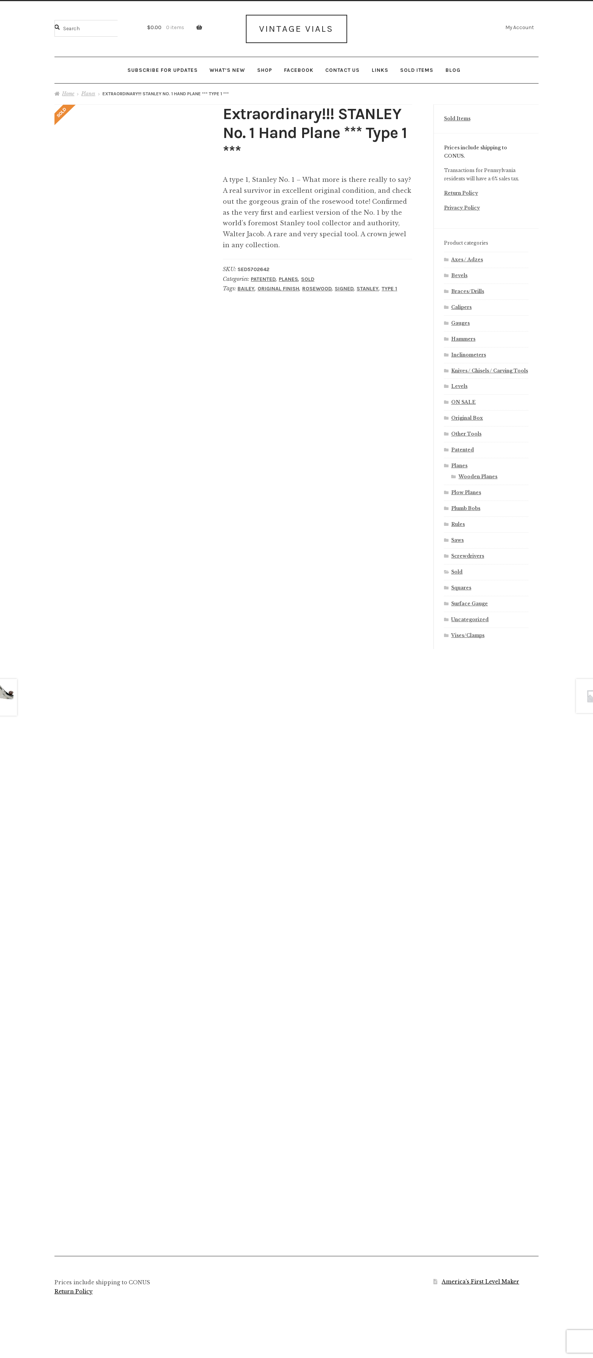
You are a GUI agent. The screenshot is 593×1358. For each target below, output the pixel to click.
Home (68, 91)
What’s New (227, 68)
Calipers (461, 304)
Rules (458, 522)
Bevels (459, 273)
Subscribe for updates (162, 68)
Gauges (460, 320)
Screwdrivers (467, 554)
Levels (459, 384)
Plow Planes (466, 490)
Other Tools (466, 431)
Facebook (299, 68)
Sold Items (416, 68)
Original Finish (278, 286)
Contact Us (342, 68)
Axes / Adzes (467, 257)
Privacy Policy (462, 205)
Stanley (368, 286)
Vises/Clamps (467, 633)
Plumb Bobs (465, 506)
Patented (263, 276)
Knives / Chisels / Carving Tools (489, 368)
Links (380, 68)
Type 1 (389, 286)
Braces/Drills (467, 289)
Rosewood (317, 286)
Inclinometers (468, 352)
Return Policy (461, 191)
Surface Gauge (469, 601)
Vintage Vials (296, 28)
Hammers (463, 336)
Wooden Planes (477, 474)
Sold (307, 276)
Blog (453, 68)
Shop (264, 68)
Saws (457, 538)
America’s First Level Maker (480, 1279)
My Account (519, 27)
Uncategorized (470, 617)
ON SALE (463, 400)
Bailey (246, 286)
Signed (344, 286)
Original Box (467, 416)
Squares (461, 585)
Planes (88, 91)
